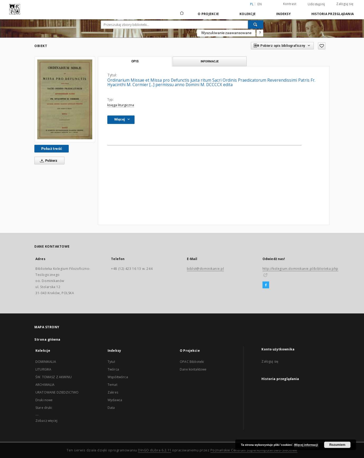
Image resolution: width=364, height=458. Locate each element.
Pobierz (48, 160)
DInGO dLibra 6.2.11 (154, 450)
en (259, 4)
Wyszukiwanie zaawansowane (226, 33)
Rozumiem (337, 445)
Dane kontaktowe (193, 369)
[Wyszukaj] (255, 24)
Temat (112, 384)
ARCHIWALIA (45, 384)
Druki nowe (44, 400)
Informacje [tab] (210, 61)
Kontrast (289, 4)
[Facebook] (265, 285)
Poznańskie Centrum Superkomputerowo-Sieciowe (253, 450)
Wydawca (115, 400)
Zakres (113, 392)
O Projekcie (208, 14)
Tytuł (111, 361)
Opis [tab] (135, 61)
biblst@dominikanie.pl (205, 268)
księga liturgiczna (120, 105)
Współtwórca (118, 377)
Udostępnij (316, 4)
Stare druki (43, 407)
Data (111, 407)
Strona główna (47, 339)
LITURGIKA (43, 369)
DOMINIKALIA (45, 361)
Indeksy (283, 14)
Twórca (113, 369)
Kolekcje (247, 14)
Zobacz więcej (46, 420)
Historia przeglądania (332, 14)
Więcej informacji (306, 444)
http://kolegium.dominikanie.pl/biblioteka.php (300, 268)
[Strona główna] (181, 14)
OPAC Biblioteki (192, 361)
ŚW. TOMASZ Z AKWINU (53, 377)
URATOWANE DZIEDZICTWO (57, 392)
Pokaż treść (51, 148)
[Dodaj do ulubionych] (321, 45)
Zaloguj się (344, 4)
